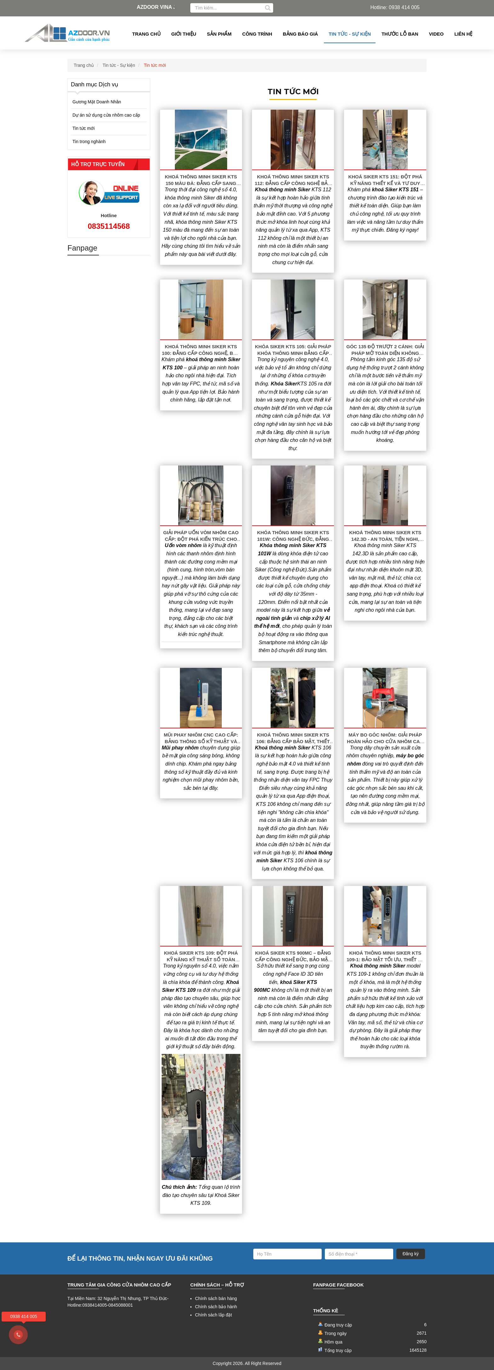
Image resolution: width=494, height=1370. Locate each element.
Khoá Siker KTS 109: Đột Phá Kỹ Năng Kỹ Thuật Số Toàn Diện (201, 959)
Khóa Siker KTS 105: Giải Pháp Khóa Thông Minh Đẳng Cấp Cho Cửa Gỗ (293, 353)
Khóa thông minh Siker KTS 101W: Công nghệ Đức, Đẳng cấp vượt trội (293, 539)
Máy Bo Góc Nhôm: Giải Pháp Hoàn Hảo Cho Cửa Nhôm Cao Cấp (385, 741)
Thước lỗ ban (400, 34)
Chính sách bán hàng (216, 1298)
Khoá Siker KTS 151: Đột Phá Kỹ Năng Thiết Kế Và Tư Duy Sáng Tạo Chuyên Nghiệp (385, 183)
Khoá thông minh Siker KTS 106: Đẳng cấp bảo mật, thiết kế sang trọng (293, 741)
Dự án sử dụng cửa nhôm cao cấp (106, 115)
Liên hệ (463, 34)
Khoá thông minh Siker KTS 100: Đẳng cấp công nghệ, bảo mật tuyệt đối (201, 353)
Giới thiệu (183, 34)
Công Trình (257, 34)
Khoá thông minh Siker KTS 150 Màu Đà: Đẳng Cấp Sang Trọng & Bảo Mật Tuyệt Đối (201, 183)
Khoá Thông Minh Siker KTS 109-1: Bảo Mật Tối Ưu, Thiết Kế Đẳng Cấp (385, 959)
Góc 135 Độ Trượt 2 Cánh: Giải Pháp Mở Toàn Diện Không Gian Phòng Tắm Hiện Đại (385, 353)
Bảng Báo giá (300, 34)
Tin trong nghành (89, 141)
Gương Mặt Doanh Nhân (96, 101)
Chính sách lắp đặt (213, 1314)
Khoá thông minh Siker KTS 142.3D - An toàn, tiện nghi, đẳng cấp (385, 539)
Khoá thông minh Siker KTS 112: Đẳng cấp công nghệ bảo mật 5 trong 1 (293, 183)
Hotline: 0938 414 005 (395, 7)
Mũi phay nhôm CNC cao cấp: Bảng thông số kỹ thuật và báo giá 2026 (201, 741)
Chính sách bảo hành (216, 1306)
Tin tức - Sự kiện (350, 34)
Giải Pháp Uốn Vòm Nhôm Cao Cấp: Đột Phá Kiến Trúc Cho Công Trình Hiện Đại (200, 539)
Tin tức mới (155, 65)
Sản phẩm (219, 34)
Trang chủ (146, 34)
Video (436, 34)
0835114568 (109, 226)
